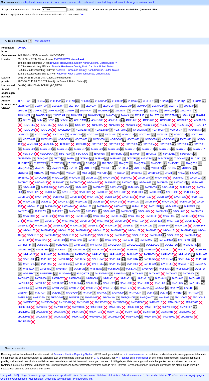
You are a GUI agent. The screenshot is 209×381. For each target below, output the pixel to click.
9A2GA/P (160, 288)
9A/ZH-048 (109, 288)
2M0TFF (69, 110)
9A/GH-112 (156, 220)
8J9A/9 (194, 173)
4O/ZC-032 (163, 134)
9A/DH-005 (144, 177)
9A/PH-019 (184, 249)
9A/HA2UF (128, 240)
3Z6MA (186, 115)
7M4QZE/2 (192, 163)
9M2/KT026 (77, 316)
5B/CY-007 (200, 144)
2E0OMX (197, 101)
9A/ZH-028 (109, 283)
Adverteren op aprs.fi (133, 375)
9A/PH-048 (201, 259)
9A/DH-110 (128, 196)
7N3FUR (86, 173)
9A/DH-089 (155, 192)
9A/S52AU (200, 264)
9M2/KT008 (60, 312)
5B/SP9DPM (24, 158)
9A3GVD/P (72, 292)
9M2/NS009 (151, 316)
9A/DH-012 (24, 182)
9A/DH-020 (76, 182)
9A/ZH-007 (58, 278)
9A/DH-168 (103, 206)
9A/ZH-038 (23, 288)
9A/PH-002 (115, 249)
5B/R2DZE (169, 153)
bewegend (132, 2)
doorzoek (120, 2)
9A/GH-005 (162, 211)
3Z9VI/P (64, 120)
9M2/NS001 (132, 316)
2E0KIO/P (117, 101)
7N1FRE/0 (89, 168)
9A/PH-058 (133, 264)
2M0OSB (23, 110)
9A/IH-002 (79, 244)
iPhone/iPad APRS (83, 378)
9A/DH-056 (151, 187)
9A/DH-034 (163, 182)
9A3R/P (87, 292)
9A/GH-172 (152, 230)
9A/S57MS (165, 268)
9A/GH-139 (146, 225)
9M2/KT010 (95, 312)
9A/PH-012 (133, 249)
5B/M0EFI (135, 153)
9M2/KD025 (192, 302)
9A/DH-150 (168, 201)
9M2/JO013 (199, 297)
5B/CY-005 (166, 144)
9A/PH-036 (184, 254)
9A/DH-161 (68, 206)
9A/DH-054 (133, 187)
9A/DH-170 (120, 206)
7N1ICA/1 (23, 173)
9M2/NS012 (169, 316)
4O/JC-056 (46, 125)
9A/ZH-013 (143, 278)
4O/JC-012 (114, 120)
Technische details (156, 375)
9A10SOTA (144, 288)
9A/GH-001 (109, 211)
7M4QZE (124, 163)
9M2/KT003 (24, 312)
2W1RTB (154, 115)
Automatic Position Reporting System (73, 354)
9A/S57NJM (182, 268)
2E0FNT (70, 101)
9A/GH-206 (191, 235)
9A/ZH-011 (126, 278)
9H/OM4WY (109, 297)
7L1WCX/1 (57, 163)
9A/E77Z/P (40, 211)
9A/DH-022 (93, 182)
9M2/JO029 (83, 302)
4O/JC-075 (80, 125)
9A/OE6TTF (24, 249)
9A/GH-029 (64, 216)
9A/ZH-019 (194, 278)
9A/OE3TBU (171, 244)
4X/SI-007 (48, 144)
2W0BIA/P (120, 110)
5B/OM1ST (152, 153)
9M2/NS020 (187, 316)
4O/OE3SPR (83, 129)
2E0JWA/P (101, 101)
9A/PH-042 (98, 259)
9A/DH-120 (180, 196)
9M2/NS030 (24, 321)
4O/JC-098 (29, 129)
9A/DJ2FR (154, 206)
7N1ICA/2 (39, 173)
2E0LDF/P (148, 101)
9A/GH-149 (199, 225)
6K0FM (70, 158)
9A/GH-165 (99, 230)
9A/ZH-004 (189, 273)
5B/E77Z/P (65, 153)
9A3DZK (56, 292)
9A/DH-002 (109, 177)
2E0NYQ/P (180, 101)
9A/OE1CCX (114, 244)
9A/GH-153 (29, 230)
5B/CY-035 (114, 149)
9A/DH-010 (196, 177)
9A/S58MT (29, 273)
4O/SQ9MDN (140, 129)
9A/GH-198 (138, 235)
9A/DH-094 (189, 192)
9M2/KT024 (42, 316)
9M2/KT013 (131, 312)
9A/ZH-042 (58, 288)
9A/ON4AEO (80, 249)
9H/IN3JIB (74, 297)
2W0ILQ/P (169, 110)
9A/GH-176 (187, 230)
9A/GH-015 (197, 211)
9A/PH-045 (150, 259)
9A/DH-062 (185, 187)
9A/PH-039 (46, 259)
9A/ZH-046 (92, 288)
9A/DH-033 (145, 182)
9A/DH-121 (197, 196)
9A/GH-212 (111, 240)
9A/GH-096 (121, 220)
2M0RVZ (37, 110)
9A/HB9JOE (61, 244)
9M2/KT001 (186, 307)
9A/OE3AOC (152, 244)
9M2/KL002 (151, 307)
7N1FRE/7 (139, 168)
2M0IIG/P (189, 105)
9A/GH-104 (138, 220)
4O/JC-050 (29, 125)
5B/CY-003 (132, 144)
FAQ (16, 375)
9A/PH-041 (81, 259)
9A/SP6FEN (46, 273)
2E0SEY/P (57, 105)
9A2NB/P (189, 288)
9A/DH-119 (163, 196)
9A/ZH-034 (177, 283)
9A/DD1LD (58, 177)
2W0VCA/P (59, 115)
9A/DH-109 (111, 196)
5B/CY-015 (63, 149)
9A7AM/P (194, 292)
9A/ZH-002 (154, 273)
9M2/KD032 (60, 307)
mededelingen (105, 2)
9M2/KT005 (42, 312)
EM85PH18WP (62, 59)
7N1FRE (73, 168)
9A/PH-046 (167, 259)
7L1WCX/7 (74, 163)
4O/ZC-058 (98, 139)
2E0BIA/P (55, 101)
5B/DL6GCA (47, 153)
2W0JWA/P (186, 110)
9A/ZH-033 (160, 283)
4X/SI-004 (32, 144)
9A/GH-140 (164, 225)
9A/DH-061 (168, 187)
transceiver (142, 357)
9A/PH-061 (167, 264)
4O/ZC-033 (180, 134)
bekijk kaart (29, 2)
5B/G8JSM (99, 153)
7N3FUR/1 (102, 173)
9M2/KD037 (115, 307)
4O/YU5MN (176, 129)
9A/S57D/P (148, 268)
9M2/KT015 (149, 312)
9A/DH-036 (180, 182)
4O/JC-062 (63, 125)
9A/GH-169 (134, 230)
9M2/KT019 (167, 312)
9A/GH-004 (144, 211)
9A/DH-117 (145, 196)
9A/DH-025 (128, 182)
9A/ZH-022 (58, 283)
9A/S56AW (96, 268)
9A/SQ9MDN (102, 273)
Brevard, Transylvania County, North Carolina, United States (82, 63)
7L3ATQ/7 (90, 163)
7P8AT (168, 173)
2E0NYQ (164, 101)
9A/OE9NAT (61, 249)
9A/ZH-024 (75, 283)
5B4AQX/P (42, 158)
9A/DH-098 (58, 196)
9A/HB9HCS (43, 244)
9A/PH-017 (167, 249)
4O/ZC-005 (76, 134)
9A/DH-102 (76, 196)
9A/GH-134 (111, 225)
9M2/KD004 (119, 302)
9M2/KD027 (42, 307)
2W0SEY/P (42, 115)
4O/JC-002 (97, 120)
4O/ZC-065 (116, 139)
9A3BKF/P (23, 292)
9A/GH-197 (121, 235)
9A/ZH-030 (126, 283)
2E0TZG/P (74, 105)
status (71, 2)
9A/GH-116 (173, 220)
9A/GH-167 (117, 230)
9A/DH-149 (151, 201)
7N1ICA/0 (187, 168)
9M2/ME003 (95, 316)
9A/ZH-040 (41, 288)
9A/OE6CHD (190, 244)
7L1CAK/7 (23, 163)
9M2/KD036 (96, 307)
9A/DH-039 (197, 182)
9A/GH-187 (51, 235)
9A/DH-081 (103, 192)
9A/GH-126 (59, 225)
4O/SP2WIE (120, 129)
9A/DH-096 (24, 196)
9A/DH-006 (161, 177)
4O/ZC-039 (197, 134)
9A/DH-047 (64, 187)
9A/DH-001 (92, 177)
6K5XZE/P (163, 158)
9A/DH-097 (41, 196)
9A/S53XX (28, 268)
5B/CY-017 (80, 149)
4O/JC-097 (200, 125)
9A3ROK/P (118, 292)
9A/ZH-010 (109, 278)
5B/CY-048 (29, 153)
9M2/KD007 (137, 302)
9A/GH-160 (64, 230)
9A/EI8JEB (57, 211)
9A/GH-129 (76, 225)
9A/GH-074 (33, 220)
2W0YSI (125, 115)
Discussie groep (36, 375)
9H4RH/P (164, 297)
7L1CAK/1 (179, 158)
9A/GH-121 (191, 220)
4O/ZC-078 (151, 139)
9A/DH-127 (46, 201)
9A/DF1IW (74, 177)
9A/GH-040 (82, 216)
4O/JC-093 (149, 125)
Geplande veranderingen (13, 378)
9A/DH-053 (116, 187)
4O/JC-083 (132, 125)
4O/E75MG (80, 120)
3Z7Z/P (27, 120)
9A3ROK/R (135, 292)
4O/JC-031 (183, 120)
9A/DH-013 (41, 182)
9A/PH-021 (29, 254)
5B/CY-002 (115, 144)
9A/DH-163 (85, 206)
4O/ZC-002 (41, 134)
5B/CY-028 (97, 149)
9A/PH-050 (46, 264)
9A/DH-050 (81, 187)
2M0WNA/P (86, 110)
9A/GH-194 (103, 235)
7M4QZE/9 (58, 168)
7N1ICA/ (171, 168)
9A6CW (164, 292)
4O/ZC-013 (111, 134)
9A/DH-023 (111, 182)
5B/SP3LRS (186, 153)
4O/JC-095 (183, 125)
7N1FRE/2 (122, 168)
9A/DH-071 (50, 192)
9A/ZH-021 (41, 283)
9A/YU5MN (120, 273)
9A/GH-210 (76, 240)
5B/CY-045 (165, 149)
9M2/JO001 (181, 297)
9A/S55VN (79, 268)
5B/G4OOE (82, 153)
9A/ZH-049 (126, 288)
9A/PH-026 (64, 254)
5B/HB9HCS (117, 153)
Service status (87, 375)
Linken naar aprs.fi (57, 375)
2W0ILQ (154, 110)
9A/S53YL (45, 268)
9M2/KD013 (155, 302)
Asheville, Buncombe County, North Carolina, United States (87, 70)
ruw (64, 2)
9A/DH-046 (46, 187)
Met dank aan (36, 378)
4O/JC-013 (131, 120)
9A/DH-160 (50, 206)
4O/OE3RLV (64, 129)
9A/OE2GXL (133, 244)
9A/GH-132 (94, 225)
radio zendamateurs (133, 354)
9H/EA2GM (39, 297)
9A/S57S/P (201, 268)
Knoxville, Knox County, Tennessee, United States (83, 73)
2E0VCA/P (91, 105)
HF (134, 357)
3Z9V (39, 120)
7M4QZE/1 (157, 163)
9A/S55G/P (62, 268)
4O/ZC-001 (24, 134)
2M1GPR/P (104, 110)
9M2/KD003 (101, 302)
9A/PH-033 (133, 254)
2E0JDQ (85, 101)
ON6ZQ (22, 47)
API (169, 375)
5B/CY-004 (149, 144)
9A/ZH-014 (160, 278)
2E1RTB (173, 105)
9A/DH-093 (172, 192)
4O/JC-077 (97, 125)
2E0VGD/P (109, 105)
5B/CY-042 (131, 149)
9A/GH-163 (82, 230)
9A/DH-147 (133, 201)
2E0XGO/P (126, 105)
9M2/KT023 (24, 316)
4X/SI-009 (65, 144)
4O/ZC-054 (64, 139)
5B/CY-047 (199, 149)
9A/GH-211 (94, 240)
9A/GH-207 (24, 240)
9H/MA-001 (91, 297)
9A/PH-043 (115, 259)
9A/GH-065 (169, 216)
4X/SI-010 (81, 144)
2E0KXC (133, 101)
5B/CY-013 (46, 149)
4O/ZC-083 (168, 139)
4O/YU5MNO (195, 129)
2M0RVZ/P (54, 110)
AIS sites (73, 375)
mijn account (147, 2)
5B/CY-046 (182, 149)
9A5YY (150, 292)
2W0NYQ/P (24, 115)
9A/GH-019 (29, 216)
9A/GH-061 (152, 216)
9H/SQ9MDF (128, 297)
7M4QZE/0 (140, 163)
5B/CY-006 (183, 144)
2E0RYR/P (41, 105)
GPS (96, 357)
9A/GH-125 (41, 225)
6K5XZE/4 (146, 158)
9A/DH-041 (29, 187)
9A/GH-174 (169, 230)
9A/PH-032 (115, 254)
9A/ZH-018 (177, 278)
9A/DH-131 (81, 201)
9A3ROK (102, 292)
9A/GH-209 (59, 240)
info (38, 2)
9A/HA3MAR (146, 240)
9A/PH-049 (29, 264)
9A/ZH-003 (171, 273)
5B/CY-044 (148, 149)
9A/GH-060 (134, 216)
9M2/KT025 (60, 316)
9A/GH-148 (181, 225)
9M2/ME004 (114, 316)
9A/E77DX (23, 211)
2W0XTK (110, 115)
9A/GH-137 (129, 225)
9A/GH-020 (47, 216)
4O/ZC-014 (128, 134)
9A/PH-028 (81, 254)
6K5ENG (99, 158)
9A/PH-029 (98, 254)
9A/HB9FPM (24, 244)
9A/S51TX (183, 264)
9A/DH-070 (33, 192)
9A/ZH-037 (194, 283)
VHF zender (122, 357)
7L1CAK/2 (196, 158)
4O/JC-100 (46, 129)
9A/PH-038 (29, 259)
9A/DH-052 (98, 187)
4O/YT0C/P (158, 129)
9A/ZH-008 (75, 278)
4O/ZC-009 (93, 134)
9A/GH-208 (41, 240)
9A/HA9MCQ (166, 240)
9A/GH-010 (179, 211)
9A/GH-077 (51, 220)
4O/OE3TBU (102, 129)
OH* (82, 14)
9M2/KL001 (133, 307)
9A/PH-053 (64, 264)
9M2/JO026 (65, 302)
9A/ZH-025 (92, 283)
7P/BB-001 (136, 173)
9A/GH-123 (24, 225)
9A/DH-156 (33, 206)
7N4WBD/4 (119, 173)
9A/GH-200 (156, 235)
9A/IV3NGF (96, 244)
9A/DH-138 (98, 201)
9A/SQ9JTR (82, 273)
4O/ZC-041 (29, 139)
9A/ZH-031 (143, 283)
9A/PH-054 (81, 264)
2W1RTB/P (171, 115)
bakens (80, 2)
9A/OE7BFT (42, 249)
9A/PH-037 (201, 254)
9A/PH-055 (98, 264)
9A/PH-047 (184, 259)
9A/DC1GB (41, 177)
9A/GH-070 (187, 216)
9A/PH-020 (201, 249)
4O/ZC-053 (46, 139)
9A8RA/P (23, 297)
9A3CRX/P (40, 292)
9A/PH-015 (150, 249)
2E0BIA (41, 101)
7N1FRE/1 (106, 168)
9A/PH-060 (150, 264)
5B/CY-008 (29, 149)
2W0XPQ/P (94, 115)
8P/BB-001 (23, 177)
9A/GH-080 (68, 220)
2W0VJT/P (76, 115)
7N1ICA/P (70, 173)
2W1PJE (139, 115)
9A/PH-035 (167, 254)
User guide (6, 375)
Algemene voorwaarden (58, 378)
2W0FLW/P (138, 110)
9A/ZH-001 (137, 273)
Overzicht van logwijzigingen (188, 375)
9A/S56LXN (114, 268)
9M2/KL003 (168, 307)
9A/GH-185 (33, 235)
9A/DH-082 (120, 192)
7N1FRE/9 (156, 168)
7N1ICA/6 (55, 173)
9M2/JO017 (29, 302)
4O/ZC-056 (81, 139)
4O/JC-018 (165, 120)
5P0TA (57, 158)
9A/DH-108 (93, 196)
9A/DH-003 (126, 177)
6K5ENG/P (115, 158)
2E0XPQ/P (158, 105)
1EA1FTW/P (24, 101)
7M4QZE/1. (174, 163)
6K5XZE (131, 158)
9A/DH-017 (58, 182)
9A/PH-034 (150, 254)
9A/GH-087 (86, 220)
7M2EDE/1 (108, 163)
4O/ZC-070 (133, 139)
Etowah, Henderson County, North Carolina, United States (83, 66)
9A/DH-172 (137, 206)
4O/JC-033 (200, 120)
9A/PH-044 (133, 259)
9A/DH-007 (178, 177)
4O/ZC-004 (58, 134)
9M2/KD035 (78, 307)
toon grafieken (42, 40)
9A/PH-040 (64, 259)
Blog (23, 375)
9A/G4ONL (92, 211)
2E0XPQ (142, 105)
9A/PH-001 (98, 249)
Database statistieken (108, 375)
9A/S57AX (131, 268)
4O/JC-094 (166, 125)
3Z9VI (51, 120)
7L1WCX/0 (40, 163)
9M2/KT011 (113, 312)
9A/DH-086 (137, 192)
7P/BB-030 (154, 173)
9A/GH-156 (47, 230)
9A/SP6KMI (65, 273)
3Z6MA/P (201, 115)
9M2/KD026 (24, 307)
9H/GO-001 (57, 297)
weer (57, 2)
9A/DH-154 (185, 201)
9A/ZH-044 (75, 288)
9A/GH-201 (173, 235)
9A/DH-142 (116, 201)
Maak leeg (82, 9)
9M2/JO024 (47, 302)
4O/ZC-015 (145, 134)
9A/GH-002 (127, 211)
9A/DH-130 (64, 201)
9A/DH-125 (29, 201)
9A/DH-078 (85, 192)
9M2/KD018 (174, 302)
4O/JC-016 (148, 120)
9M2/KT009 (77, 312)
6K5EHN (84, 158)
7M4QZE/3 (23, 168)
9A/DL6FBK (171, 206)
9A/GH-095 (103, 220)
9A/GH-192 (86, 235)
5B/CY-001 (97, 144)
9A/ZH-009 (92, 278)
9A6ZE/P (178, 292)
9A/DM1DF (189, 206)
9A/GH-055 (117, 216)
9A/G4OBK (74, 211)
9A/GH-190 (68, 235)
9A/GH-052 (99, 216)
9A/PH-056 (115, 264)
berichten (91, 2)
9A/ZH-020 (23, 283)
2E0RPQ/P (24, 105)
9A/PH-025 (46, 254)
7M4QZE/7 (41, 168)
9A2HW (174, 288)
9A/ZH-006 (41, 278)
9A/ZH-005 (23, 278)
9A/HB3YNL (184, 240)
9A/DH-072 (68, 192)
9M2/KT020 (185, 312)
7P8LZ (181, 173)
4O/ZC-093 (185, 139)
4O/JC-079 (114, 125)
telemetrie (48, 2)
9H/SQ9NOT (147, 297)
